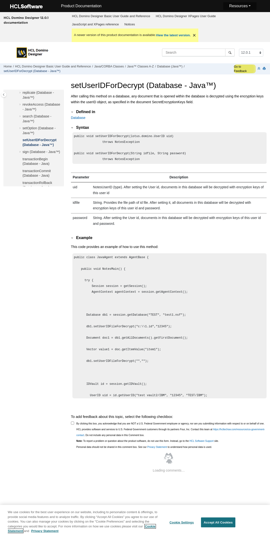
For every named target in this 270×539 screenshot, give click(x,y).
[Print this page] (264, 69)
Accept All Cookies (218, 525)
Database (78, 118)
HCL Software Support (202, 443)
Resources (238, 6)
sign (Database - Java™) (41, 152)
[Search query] (198, 52)
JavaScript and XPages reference (95, 24)
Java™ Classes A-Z (140, 66)
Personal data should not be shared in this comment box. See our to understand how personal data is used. (144, 449)
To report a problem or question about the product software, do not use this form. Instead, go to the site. (147, 443)
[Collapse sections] (259, 69)
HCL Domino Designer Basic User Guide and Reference (111, 16)
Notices (129, 24)
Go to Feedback (240, 69)
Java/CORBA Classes (109, 66)
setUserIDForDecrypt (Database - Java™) (32, 71)
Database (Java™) (170, 66)
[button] (21, 92)
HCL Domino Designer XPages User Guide (186, 16)
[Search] (230, 52)
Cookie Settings (182, 525)
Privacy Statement (157, 449)
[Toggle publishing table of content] (3, 94)
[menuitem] (111, 16)
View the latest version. (173, 35)
